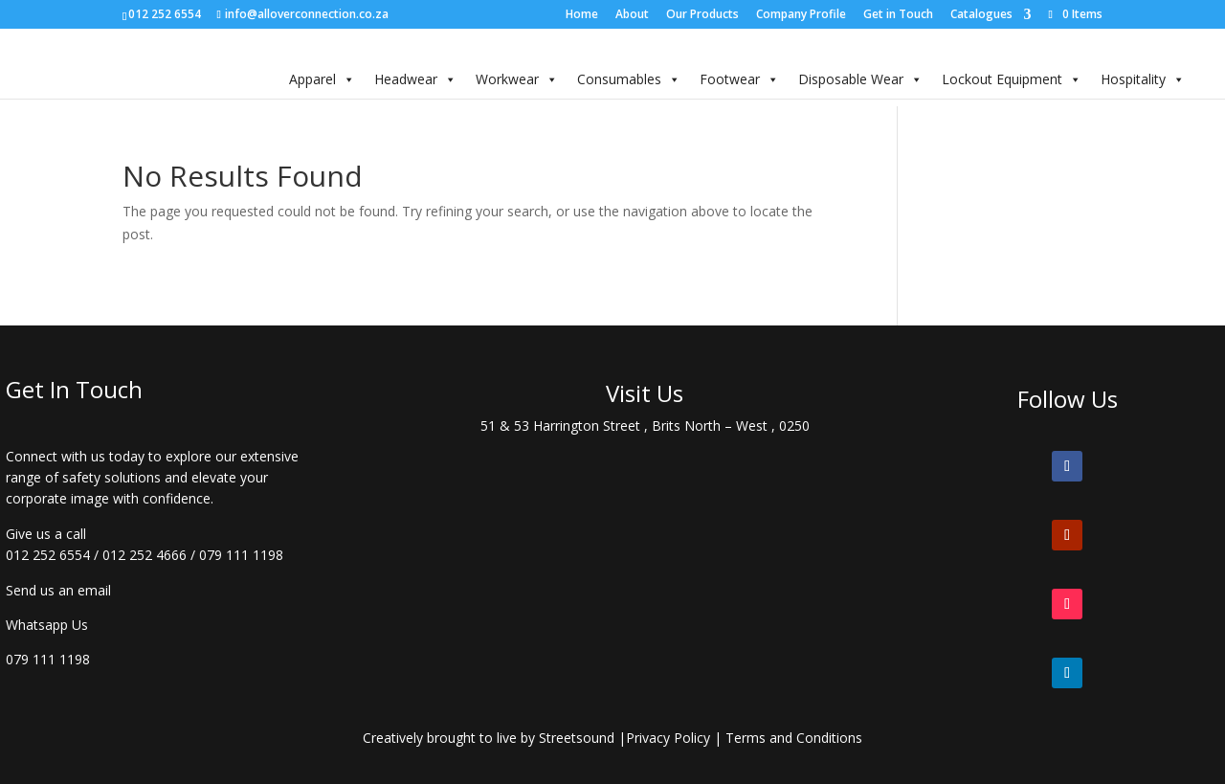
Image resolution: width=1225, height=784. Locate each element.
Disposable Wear (860, 79)
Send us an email (58, 590)
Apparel (322, 79)
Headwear (415, 79)
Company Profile (801, 15)
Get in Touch (898, 15)
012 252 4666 (144, 555)
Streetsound (576, 737)
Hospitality (1143, 79)
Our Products (702, 15)
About (632, 15)
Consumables (628, 79)
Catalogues (981, 15)
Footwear (739, 79)
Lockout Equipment (1011, 79)
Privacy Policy (668, 737)
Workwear (517, 79)
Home (582, 15)
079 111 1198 (241, 555)
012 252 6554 (48, 555)
